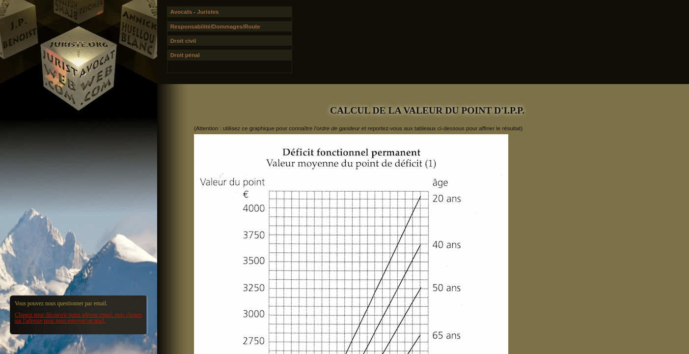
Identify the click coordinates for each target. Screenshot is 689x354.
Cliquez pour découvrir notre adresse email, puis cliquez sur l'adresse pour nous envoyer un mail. (78, 318)
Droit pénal (185, 55)
